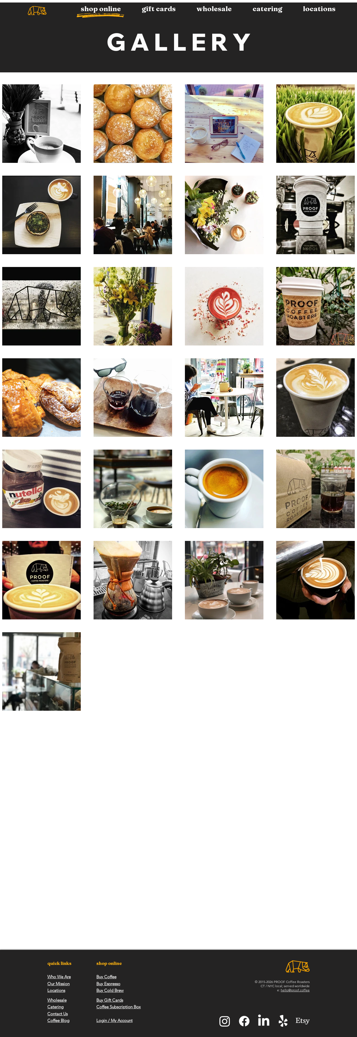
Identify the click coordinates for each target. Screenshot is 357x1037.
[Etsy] (303, 1021)
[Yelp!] (283, 1021)
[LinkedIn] (264, 1021)
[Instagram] (225, 1021)
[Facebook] (244, 1021)
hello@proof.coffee (295, 990)
